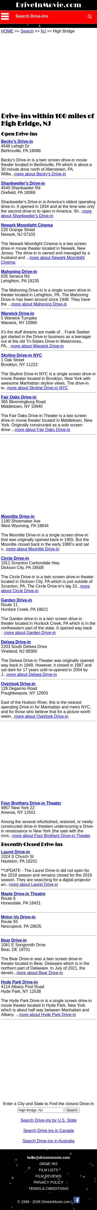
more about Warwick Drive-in (37, 346)
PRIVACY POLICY (48, 1182)
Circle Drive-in (15, 558)
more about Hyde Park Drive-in (47, 1014)
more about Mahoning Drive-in (39, 304)
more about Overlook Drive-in (41, 716)
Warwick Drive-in (17, 313)
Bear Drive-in (14, 940)
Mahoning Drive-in (19, 271)
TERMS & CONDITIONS (48, 1188)
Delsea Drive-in (16, 642)
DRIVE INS (48, 1164)
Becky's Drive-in (17, 141)
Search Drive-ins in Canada (48, 1130)
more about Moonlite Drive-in (32, 549)
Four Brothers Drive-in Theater (31, 803)
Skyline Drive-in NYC (21, 355)
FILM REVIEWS (48, 1176)
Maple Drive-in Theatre (23, 894)
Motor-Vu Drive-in (18, 917)
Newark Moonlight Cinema (27, 225)
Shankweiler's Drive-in (23, 183)
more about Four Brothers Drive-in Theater (51, 835)
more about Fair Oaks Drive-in (42, 429)
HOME (7, 31)
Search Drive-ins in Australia (48, 1141)
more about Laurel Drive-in (33, 884)
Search (27, 31)
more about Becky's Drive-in (40, 174)
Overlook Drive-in (18, 684)
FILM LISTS (48, 1170)
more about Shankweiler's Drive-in (46, 213)
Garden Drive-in (16, 600)
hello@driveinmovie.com (48, 1158)
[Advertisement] (48, 72)
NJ (43, 31)
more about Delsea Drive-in (31, 674)
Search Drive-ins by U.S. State (48, 1120)
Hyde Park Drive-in (19, 982)
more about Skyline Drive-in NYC (37, 388)
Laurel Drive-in (15, 852)
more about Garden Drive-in (30, 632)
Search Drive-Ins (32, 16)
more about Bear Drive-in (40, 973)
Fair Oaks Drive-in (18, 397)
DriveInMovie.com (48, 5)
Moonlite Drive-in (18, 516)
